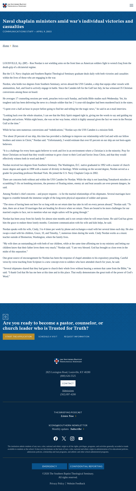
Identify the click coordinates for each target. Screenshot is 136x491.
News (15, 45)
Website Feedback (76, 483)
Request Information (76, 336)
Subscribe (76, 429)
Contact (68, 383)
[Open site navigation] (131, 5)
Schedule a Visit (48, 336)
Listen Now (67, 416)
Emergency (49, 466)
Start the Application (18, 336)
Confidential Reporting (86, 466)
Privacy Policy (57, 483)
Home (6, 45)
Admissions (68, 390)
